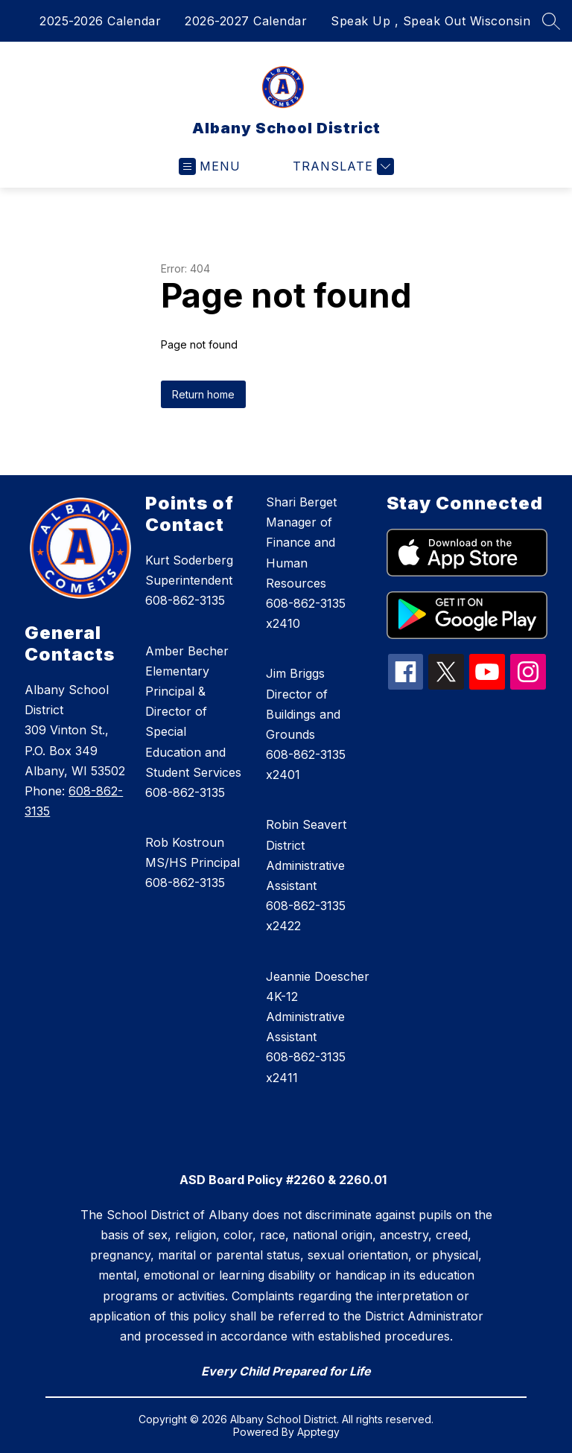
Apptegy (318, 1431)
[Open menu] (210, 166)
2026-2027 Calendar (246, 20)
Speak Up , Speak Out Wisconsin (430, 20)
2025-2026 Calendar (100, 20)
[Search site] (551, 21)
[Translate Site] (341, 166)
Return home (203, 394)
